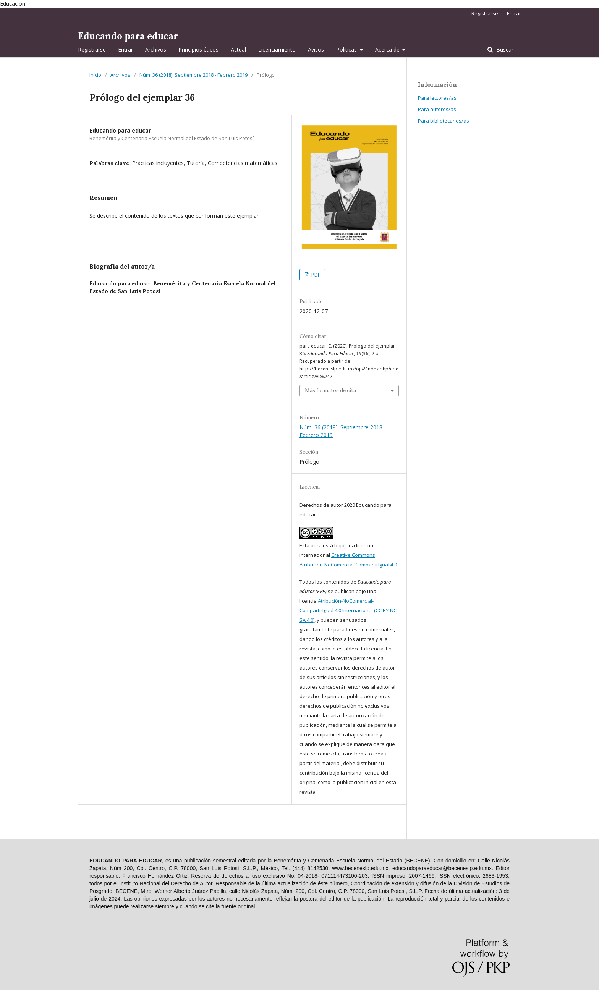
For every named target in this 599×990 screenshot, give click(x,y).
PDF (315, 274)
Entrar (125, 49)
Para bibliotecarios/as (443, 120)
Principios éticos (198, 49)
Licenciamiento (277, 49)
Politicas (347, 49)
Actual (238, 49)
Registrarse (92, 49)
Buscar (504, 49)
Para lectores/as (437, 97)
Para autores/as (437, 109)
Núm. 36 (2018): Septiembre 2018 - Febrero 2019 (193, 74)
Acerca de (388, 49)
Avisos (316, 49)
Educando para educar (128, 36)
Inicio (95, 74)
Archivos (155, 49)
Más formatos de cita (330, 390)
